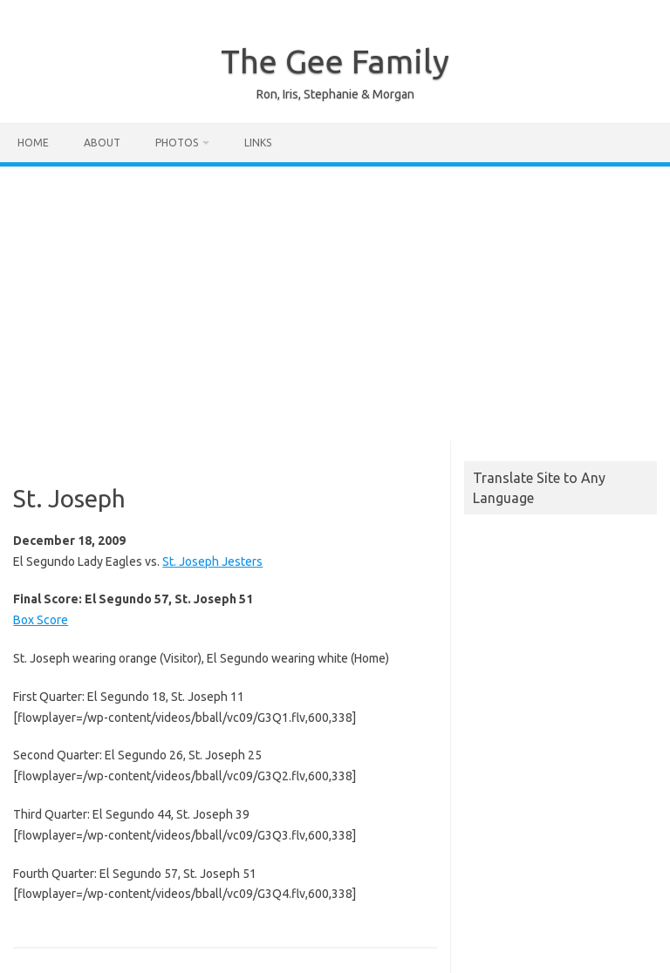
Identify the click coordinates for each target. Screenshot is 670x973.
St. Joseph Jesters (212, 561)
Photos (176, 142)
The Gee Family (335, 61)
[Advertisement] (335, 297)
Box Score (40, 620)
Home (33, 142)
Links (257, 142)
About (102, 142)
